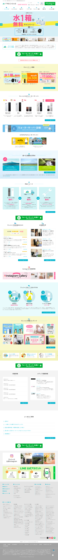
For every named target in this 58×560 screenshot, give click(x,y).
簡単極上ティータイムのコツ (17, 508)
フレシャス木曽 (16, 492)
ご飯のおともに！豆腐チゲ (38, 534)
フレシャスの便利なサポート (17, 497)
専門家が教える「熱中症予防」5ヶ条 (18, 522)
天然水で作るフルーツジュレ (49, 527)
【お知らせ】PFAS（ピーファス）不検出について (29, 60)
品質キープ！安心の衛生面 (28, 489)
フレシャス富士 (16, 489)
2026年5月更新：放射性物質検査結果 (9, 389)
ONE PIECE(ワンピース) (49, 497)
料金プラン (6, 486)
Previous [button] (0, 77)
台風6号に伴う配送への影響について (9, 380)
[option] (12, 78)
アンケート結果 (5, 509)
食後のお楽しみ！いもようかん (39, 508)
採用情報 (40, 544)
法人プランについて (37, 494)
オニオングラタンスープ (49, 524)
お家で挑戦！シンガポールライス (50, 515)
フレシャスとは (17, 484)
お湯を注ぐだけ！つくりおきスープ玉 (18, 511)
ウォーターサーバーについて (38, 490)
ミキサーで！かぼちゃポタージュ (39, 531)
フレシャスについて (37, 486)
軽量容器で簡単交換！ (27, 492)
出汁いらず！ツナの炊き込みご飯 (50, 528)
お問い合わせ (27, 544)
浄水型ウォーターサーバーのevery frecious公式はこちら (29, 541)
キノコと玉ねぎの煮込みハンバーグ (50, 523)
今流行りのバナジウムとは (17, 527)
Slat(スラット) (48, 486)
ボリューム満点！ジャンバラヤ (39, 527)
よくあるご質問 (38, 484)
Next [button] (57, 77)
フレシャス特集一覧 (7, 502)
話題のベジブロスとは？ (17, 515)
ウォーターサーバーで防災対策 (28, 507)
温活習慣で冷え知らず (17, 518)
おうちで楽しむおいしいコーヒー (18, 507)
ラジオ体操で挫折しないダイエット (7, 512)
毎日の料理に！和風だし (38, 511)
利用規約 (9, 544)
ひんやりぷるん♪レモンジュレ (50, 511)
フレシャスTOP (6, 484)
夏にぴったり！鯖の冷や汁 (38, 518)
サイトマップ (21, 544)
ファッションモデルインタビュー (7, 516)
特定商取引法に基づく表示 (47, 544)
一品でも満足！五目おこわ (38, 528)
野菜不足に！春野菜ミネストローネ (39, 524)
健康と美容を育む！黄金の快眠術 (18, 519)
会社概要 (4, 544)
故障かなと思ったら (37, 493)
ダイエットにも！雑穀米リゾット (39, 523)
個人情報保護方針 (14, 544)
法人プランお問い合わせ (33, 544)
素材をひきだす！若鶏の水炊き (39, 515)
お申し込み (48, 484)
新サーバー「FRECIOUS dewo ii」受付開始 (10, 398)
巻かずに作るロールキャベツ (49, 508)
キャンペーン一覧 (7, 493)
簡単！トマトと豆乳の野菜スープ (50, 507)
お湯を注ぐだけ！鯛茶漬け (38, 507)
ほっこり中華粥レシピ (48, 518)
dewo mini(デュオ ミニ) (49, 490)
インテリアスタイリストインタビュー (8, 513)
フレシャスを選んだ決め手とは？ (29, 514)
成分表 (15, 493)
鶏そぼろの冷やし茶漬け (49, 531)
